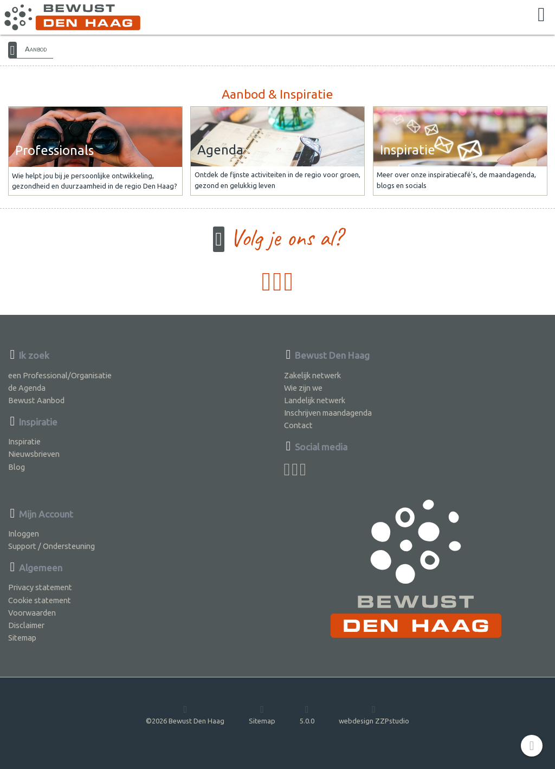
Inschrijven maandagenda (328, 412)
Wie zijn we (303, 387)
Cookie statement (39, 600)
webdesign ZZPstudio (374, 714)
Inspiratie (24, 441)
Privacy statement (40, 587)
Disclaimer (26, 625)
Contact (298, 425)
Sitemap (22, 637)
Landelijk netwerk (314, 400)
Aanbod (36, 49)
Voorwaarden (32, 612)
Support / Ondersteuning (51, 546)
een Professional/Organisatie (60, 375)
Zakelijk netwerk (312, 375)
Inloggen (23, 533)
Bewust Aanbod (36, 400)
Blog (16, 466)
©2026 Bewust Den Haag (185, 714)
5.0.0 (307, 714)
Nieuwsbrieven (34, 453)
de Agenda (27, 387)
